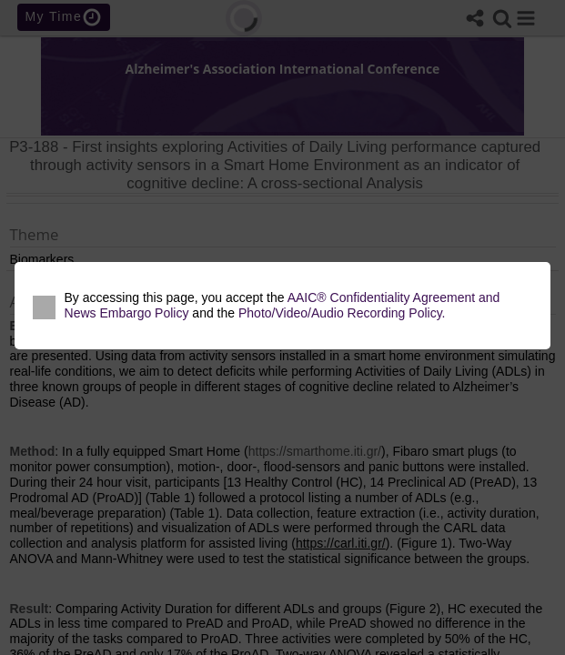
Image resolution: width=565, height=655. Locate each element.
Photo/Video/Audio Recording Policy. (342, 313)
